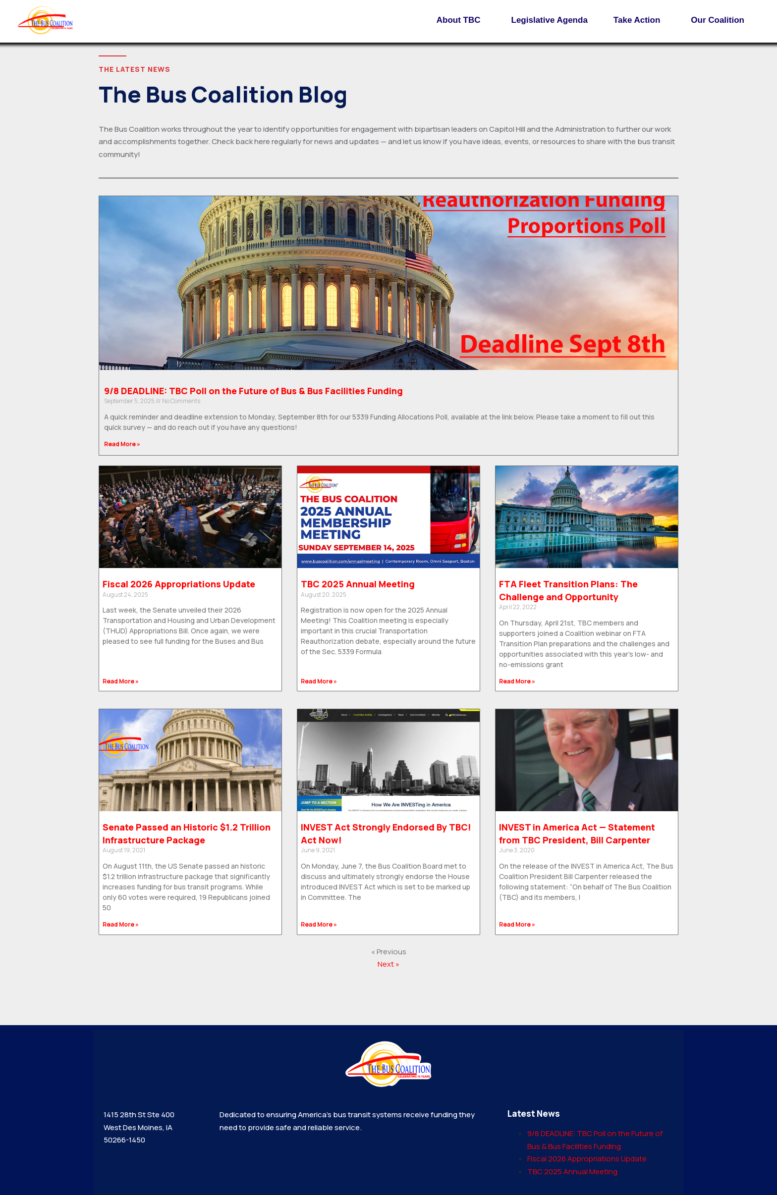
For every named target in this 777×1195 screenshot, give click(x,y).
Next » (388, 964)
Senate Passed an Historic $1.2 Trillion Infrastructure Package (187, 833)
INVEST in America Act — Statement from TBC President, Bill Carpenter (577, 833)
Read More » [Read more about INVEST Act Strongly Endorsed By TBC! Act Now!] (319, 924)
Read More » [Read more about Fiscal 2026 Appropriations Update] (121, 681)
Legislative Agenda (549, 20)
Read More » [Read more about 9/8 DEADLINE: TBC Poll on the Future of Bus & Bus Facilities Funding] (122, 444)
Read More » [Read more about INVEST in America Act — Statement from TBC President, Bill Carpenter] (517, 924)
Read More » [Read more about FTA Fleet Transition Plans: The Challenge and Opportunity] (517, 681)
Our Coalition (720, 20)
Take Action (639, 20)
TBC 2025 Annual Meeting (358, 584)
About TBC (461, 20)
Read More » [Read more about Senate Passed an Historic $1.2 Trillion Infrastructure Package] (121, 924)
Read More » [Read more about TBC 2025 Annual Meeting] (319, 681)
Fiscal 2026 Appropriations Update (179, 584)
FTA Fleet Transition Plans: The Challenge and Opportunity (568, 590)
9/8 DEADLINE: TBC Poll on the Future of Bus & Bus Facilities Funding (253, 391)
